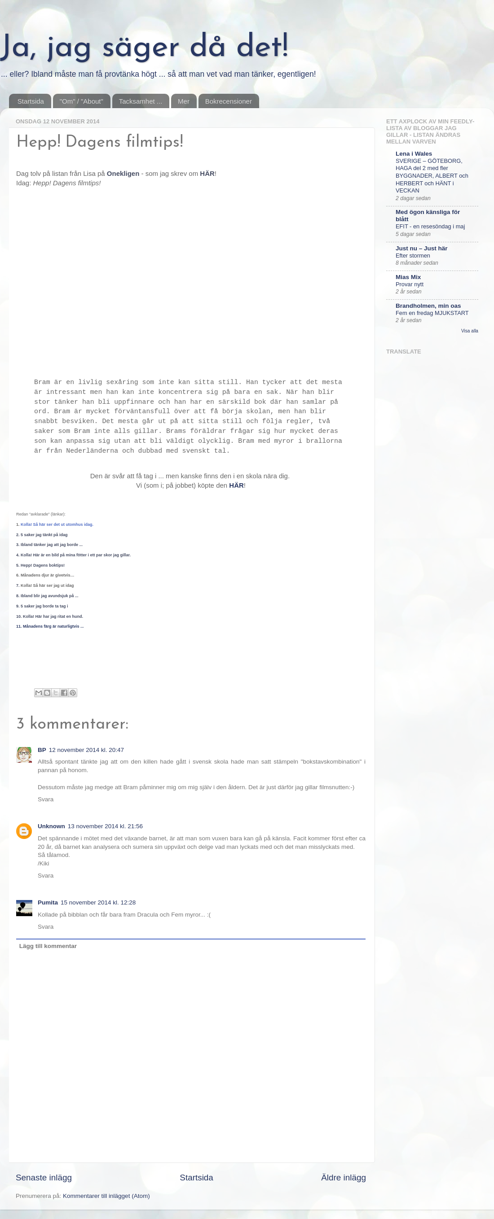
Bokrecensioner (228, 101)
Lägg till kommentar (48, 946)
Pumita (48, 902)
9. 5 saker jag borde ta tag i (42, 606)
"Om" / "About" (81, 101)
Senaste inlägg (44, 1177)
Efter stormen (413, 255)
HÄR (236, 485)
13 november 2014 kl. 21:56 (105, 826)
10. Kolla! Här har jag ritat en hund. (49, 616)
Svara (45, 799)
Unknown (51, 826)
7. (45, 585)
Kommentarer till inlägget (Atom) (106, 1196)
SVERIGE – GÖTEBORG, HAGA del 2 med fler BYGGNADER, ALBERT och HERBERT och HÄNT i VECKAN (432, 175)
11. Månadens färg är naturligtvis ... (50, 626)
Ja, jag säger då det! (144, 48)
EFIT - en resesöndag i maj (430, 226)
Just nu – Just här (422, 248)
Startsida (31, 101)
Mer (184, 101)
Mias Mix (408, 277)
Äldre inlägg (343, 1177)
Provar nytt (409, 284)
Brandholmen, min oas (428, 305)
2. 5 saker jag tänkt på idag (42, 535)
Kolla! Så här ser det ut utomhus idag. (57, 524)
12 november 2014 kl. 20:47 (86, 750)
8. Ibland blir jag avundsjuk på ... (47, 596)
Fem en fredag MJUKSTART (432, 313)
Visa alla (469, 330)
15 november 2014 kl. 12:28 (98, 902)
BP (42, 750)
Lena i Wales (414, 153)
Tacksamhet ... (141, 101)
